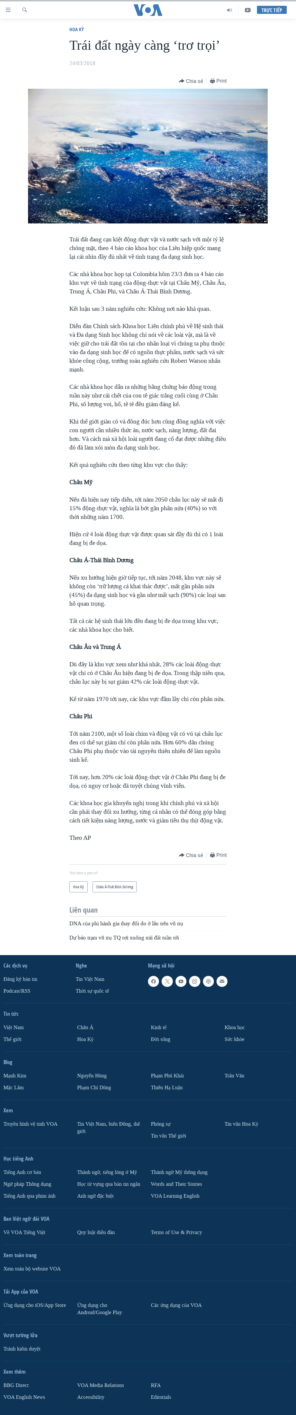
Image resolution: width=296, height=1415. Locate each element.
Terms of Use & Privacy (176, 1232)
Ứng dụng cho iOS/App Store (34, 1305)
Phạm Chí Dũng (94, 1087)
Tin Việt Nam (90, 979)
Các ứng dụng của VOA (176, 1305)
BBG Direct (16, 1385)
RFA (156, 1385)
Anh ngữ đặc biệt (95, 1196)
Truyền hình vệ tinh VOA (30, 1124)
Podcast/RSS (16, 991)
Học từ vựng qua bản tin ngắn (108, 1184)
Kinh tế (158, 1027)
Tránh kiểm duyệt (21, 1349)
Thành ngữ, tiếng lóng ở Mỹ (107, 1172)
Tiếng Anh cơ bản (22, 1172)
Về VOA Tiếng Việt (24, 1232)
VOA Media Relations (100, 1385)
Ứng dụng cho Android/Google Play (99, 1309)
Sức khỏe (234, 1039)
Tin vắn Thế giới (168, 1136)
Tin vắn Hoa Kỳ (241, 1124)
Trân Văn (234, 1075)
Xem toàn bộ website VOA (32, 1269)
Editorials (161, 1397)
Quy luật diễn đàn (96, 1232)
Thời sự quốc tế (92, 991)
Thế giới (12, 1039)
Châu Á (85, 1027)
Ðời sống (160, 1039)
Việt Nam (13, 1027)
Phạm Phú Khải (167, 1075)
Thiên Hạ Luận (167, 1087)
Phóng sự (161, 1124)
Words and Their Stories (176, 1184)
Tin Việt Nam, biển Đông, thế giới (108, 1128)
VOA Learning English (175, 1196)
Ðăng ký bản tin (20, 979)
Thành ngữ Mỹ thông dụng (179, 1172)
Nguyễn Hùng (92, 1075)
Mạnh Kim (14, 1075)
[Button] (191, 81)
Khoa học (235, 1027)
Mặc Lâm (13, 1087)
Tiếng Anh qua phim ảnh (29, 1196)
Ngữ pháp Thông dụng (27, 1184)
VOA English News (24, 1397)
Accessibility (90, 1397)
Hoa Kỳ (76, 29)
